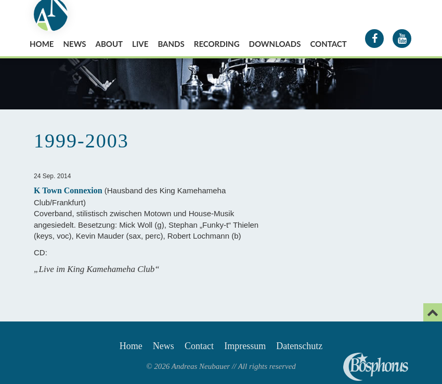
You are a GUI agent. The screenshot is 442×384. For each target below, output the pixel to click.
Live (140, 43)
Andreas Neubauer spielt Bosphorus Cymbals (375, 367)
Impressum (245, 346)
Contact (328, 43)
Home (42, 43)
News (74, 43)
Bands (171, 43)
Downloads (275, 43)
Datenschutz (299, 346)
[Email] (432, 312)
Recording (217, 43)
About (109, 43)
